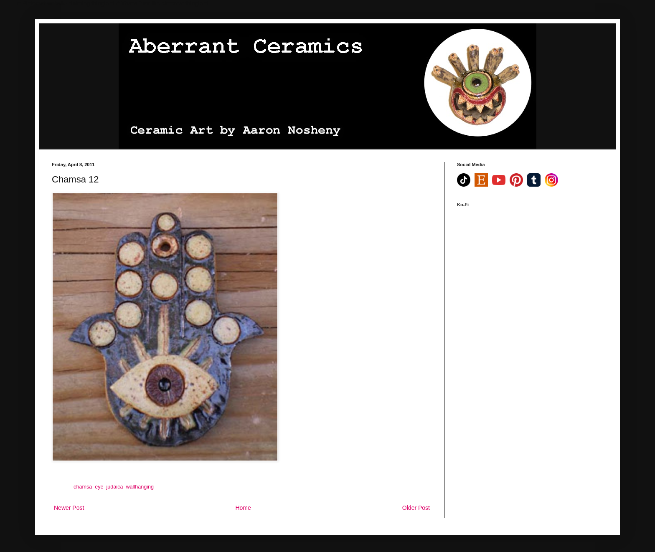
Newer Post (69, 507)
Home (243, 507)
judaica (115, 487)
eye (99, 487)
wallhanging (140, 487)
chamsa (83, 487)
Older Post (416, 507)
